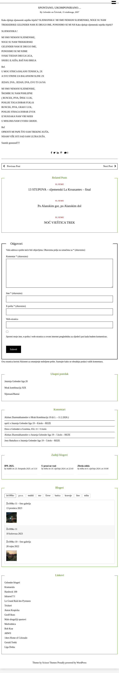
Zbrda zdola (83, 466)
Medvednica (10, 624)
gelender (47, 12)
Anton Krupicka (11, 610)
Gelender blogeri (12, 582)
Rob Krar (8, 628)
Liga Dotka (9, 647)
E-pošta (16, 306)
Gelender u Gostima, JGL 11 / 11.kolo (28, 429)
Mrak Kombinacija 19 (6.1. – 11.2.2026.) (50, 417)
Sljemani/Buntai (11, 394)
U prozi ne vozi (48, 466)
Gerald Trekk (10, 642)
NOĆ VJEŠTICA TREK (59, 222)
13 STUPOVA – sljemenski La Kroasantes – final (59, 189)
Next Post (108, 166)
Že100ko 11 (11, 529)
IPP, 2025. (9, 466)
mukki (9, 468)
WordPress (81, 662)
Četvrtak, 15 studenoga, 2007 (66, 12)
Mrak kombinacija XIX (15, 388)
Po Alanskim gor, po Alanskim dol (59, 206)
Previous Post (13, 166)
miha (46, 468)
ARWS (7, 633)
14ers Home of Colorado (15, 638)
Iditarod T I (9, 596)
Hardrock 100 (10, 592)
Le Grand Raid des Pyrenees (17, 601)
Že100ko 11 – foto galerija (18, 503)
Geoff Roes (9, 615)
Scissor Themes (49, 662)
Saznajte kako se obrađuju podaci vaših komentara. (79, 361)
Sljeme (59, 184)
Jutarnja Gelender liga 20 (16, 381)
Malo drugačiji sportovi (15, 619)
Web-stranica (12, 319)
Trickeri (8, 605)
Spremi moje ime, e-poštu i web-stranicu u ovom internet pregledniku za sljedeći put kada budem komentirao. (56, 336)
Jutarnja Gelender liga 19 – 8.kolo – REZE (31, 423)
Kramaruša (9, 587)
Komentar (17, 256)
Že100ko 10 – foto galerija (18, 542)
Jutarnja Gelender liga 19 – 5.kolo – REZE (50, 435)
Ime (14, 293)
